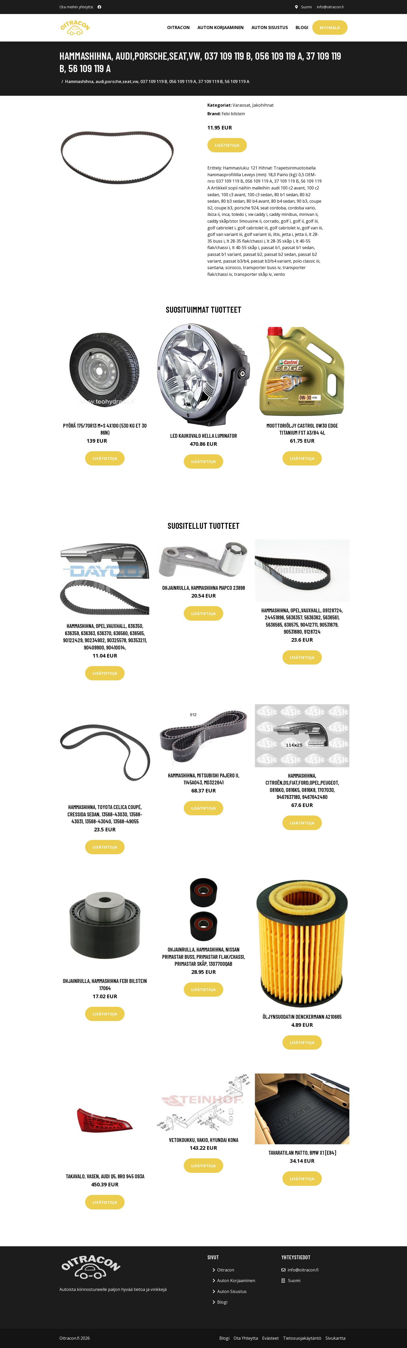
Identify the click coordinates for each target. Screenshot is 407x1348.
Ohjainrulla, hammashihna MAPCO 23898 (203, 587)
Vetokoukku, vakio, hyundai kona (203, 1140)
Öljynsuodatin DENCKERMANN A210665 (302, 1016)
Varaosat (241, 105)
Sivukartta (335, 1338)
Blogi (302, 27)
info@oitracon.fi (330, 6)
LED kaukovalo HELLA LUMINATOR (203, 435)
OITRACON (178, 27)
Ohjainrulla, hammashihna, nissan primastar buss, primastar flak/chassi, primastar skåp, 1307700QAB (203, 956)
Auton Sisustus (232, 1291)
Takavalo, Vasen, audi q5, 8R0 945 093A (105, 1176)
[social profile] (99, 7)
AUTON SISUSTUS (270, 27)
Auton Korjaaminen (236, 1280)
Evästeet (270, 1338)
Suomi (306, 6)
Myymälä (330, 27)
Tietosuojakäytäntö (302, 1338)
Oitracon (225, 1270)
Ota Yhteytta (246, 1338)
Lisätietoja (227, 145)
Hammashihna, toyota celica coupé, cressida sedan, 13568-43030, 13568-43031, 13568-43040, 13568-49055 (104, 814)
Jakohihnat (263, 105)
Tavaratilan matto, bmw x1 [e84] (302, 1152)
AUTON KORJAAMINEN (221, 27)
